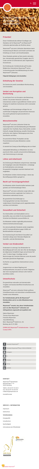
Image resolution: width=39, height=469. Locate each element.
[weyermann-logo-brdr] (11, 7)
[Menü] (33, 3)
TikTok (8, 364)
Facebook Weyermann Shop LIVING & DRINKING (19, 348)
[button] (3, 466)
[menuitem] (29, 3)
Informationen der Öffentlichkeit (11, 427)
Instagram (9, 352)
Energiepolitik (6, 418)
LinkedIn (9, 368)
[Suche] (29, 3)
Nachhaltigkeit (7, 424)
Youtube (9, 360)
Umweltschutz (7, 421)
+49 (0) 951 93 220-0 (12, 388)
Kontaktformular (7, 394)
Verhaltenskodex (7, 415)
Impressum (6, 408)
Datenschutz (6, 411)
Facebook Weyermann (13, 344)
